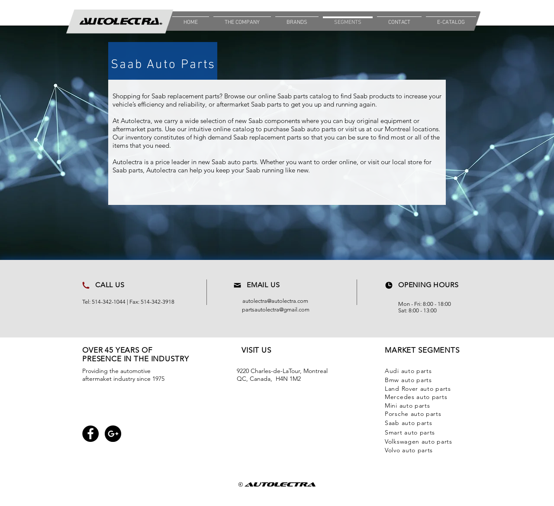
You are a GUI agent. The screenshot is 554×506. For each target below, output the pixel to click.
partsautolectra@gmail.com (275, 309)
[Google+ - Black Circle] (113, 433)
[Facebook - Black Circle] (90, 433)
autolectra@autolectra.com (275, 301)
